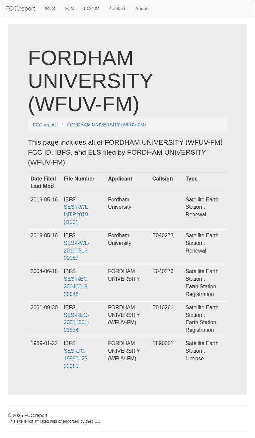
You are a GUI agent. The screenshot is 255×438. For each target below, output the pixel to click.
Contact (117, 8)
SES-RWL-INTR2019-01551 (77, 214)
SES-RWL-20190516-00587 (77, 250)
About (141, 8)
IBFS (50, 8)
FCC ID (92, 8)
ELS (69, 8)
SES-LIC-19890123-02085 (76, 358)
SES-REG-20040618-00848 (76, 286)
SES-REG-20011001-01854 (76, 322)
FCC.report (20, 8)
